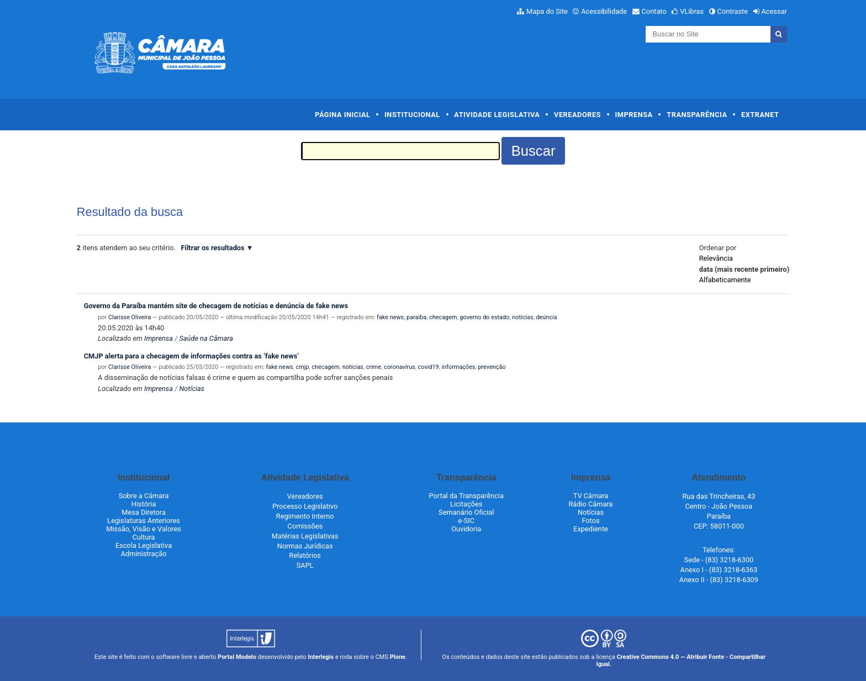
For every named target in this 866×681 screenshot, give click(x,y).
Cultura (144, 537)
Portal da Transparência (466, 496)
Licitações (466, 504)
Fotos (590, 520)
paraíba (416, 317)
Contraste (732, 11)
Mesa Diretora (144, 512)
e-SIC (466, 520)
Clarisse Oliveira (129, 317)
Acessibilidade (604, 11)
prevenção (491, 367)
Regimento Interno (305, 516)
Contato (654, 11)
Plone (397, 657)
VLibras (692, 11)
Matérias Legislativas (305, 536)
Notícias (191, 388)
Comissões (305, 526)
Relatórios (305, 555)
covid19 (428, 367)
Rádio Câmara (590, 504)
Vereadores (577, 114)
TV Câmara (591, 496)
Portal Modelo (237, 657)
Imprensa (634, 114)
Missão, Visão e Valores (143, 529)
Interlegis (321, 657)
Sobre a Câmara (144, 496)
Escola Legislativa (143, 545)
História (143, 504)
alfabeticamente (725, 280)
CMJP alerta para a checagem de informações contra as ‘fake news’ (191, 356)
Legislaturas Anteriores (143, 520)
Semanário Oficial (466, 512)
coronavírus (399, 367)
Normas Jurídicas (305, 546)
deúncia (546, 317)
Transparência (697, 114)
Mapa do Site (547, 11)
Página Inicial (342, 114)
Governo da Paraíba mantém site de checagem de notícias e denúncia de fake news (216, 306)
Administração (144, 554)
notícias (522, 317)
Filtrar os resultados (213, 248)
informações (459, 367)
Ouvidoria (466, 529)
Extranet (760, 114)
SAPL (305, 565)
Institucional (412, 114)
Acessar (773, 11)
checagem (443, 317)
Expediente (590, 529)
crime (373, 367)
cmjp (302, 367)
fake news (390, 317)
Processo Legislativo (304, 506)
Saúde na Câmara (206, 338)
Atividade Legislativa (497, 114)
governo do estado (484, 317)
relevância (716, 258)
